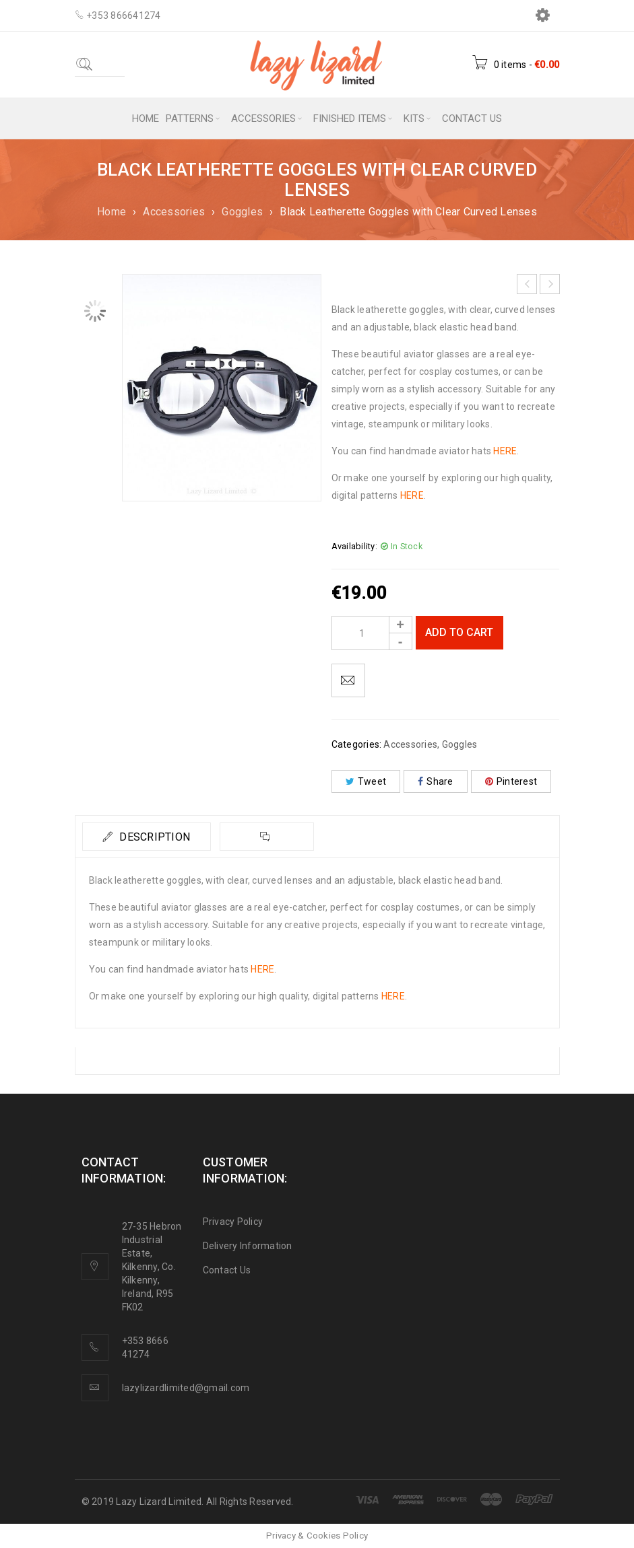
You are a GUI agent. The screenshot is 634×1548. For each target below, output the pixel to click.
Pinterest (511, 781)
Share (435, 781)
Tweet (366, 781)
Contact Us (227, 1270)
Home (111, 211)
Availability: (354, 546)
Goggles (242, 211)
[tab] (147, 836)
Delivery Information (247, 1245)
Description (154, 837)
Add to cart (459, 632)
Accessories (174, 211)
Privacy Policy (233, 1221)
